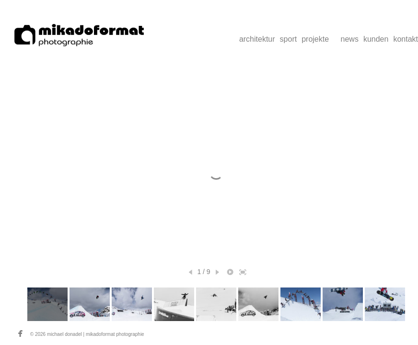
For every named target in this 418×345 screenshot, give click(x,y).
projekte (315, 39)
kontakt (405, 39)
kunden (376, 39)
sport (288, 39)
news (350, 39)
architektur (257, 39)
